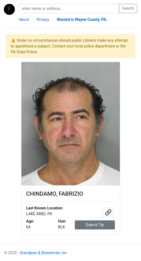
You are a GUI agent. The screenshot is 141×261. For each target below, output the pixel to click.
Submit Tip (94, 225)
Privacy (43, 19)
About (24, 19)
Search (128, 8)
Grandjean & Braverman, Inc (43, 253)
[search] (69, 8)
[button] (108, 212)
